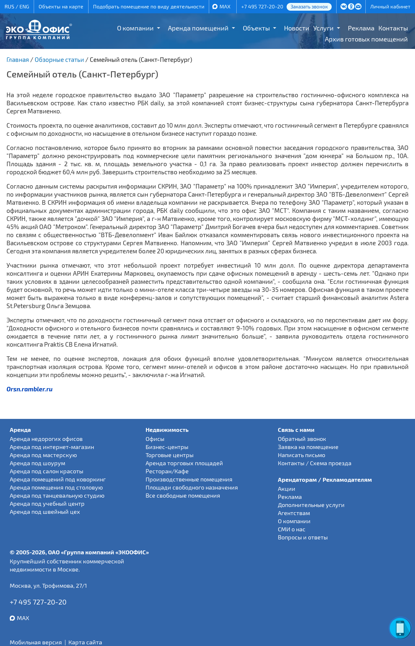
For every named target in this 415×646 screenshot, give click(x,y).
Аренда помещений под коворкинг (58, 479)
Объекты (256, 28)
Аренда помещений (198, 28)
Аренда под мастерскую (43, 454)
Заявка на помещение (308, 446)
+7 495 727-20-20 (262, 6)
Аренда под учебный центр (47, 503)
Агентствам (294, 512)
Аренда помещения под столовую (56, 487)
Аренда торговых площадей (184, 463)
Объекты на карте (61, 6)
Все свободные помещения (183, 495)
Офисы (155, 438)
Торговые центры (170, 454)
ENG (24, 6)
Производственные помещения (189, 479)
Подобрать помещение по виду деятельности (148, 6)
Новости (296, 28)
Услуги (323, 28)
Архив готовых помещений (366, 39)
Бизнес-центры (167, 446)
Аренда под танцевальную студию (57, 495)
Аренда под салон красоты (46, 471)
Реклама (361, 28)
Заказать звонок (309, 6)
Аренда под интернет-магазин (52, 446)
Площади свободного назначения (192, 487)
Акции (286, 488)
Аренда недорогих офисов (46, 438)
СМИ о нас (291, 529)
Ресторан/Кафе (167, 471)
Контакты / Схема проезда (314, 463)
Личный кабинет (390, 6)
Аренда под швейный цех (45, 511)
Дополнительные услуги (311, 504)
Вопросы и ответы (303, 537)
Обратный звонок (302, 438)
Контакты (393, 28)
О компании (135, 28)
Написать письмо (301, 454)
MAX (225, 6)
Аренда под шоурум (37, 463)
